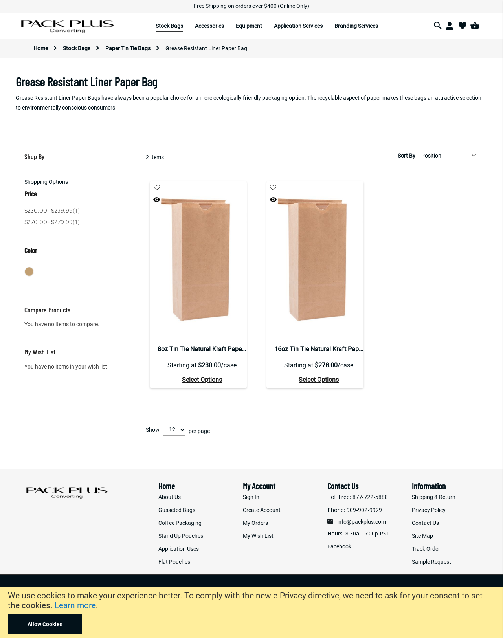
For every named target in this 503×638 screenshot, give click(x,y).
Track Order (426, 549)
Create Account (262, 510)
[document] (251, 612)
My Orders (255, 523)
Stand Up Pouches (180, 536)
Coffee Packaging (180, 523)
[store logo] (68, 26)
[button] (156, 187)
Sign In (251, 497)
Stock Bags (77, 48)
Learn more (75, 605)
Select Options (202, 379)
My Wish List (258, 536)
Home (41, 48)
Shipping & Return (433, 497)
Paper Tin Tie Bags (128, 48)
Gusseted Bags (176, 510)
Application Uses (178, 549)
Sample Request (431, 562)
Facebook (339, 546)
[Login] (450, 25)
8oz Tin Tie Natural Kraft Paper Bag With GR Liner (202, 349)
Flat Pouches (174, 562)
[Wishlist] (462, 25)
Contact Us (425, 523)
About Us (169, 497)
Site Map (422, 536)
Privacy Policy (429, 510)
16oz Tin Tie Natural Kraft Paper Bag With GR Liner (318, 349)
